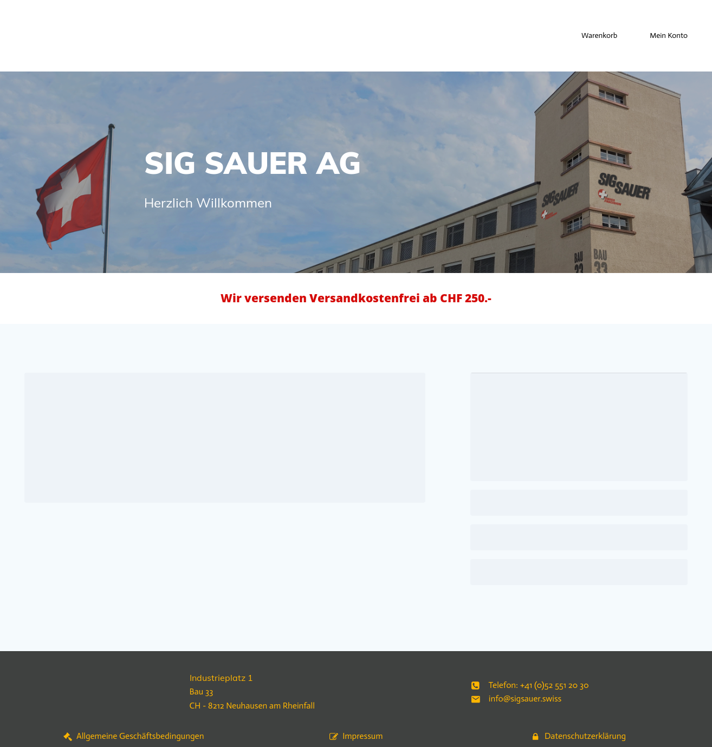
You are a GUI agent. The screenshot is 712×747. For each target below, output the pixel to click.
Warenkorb (599, 35)
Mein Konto (669, 35)
